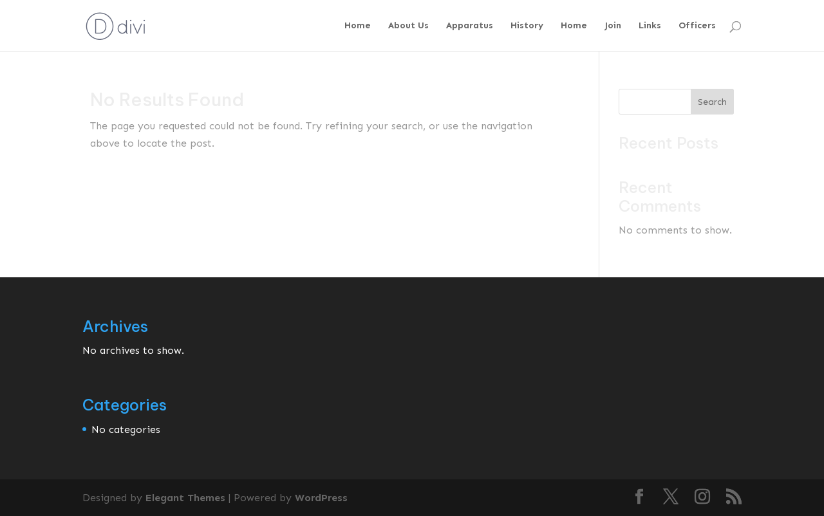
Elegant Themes (185, 498)
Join (612, 26)
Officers (697, 26)
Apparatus (469, 26)
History (526, 26)
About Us (408, 26)
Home (357, 26)
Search (712, 102)
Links (650, 26)
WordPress (321, 498)
